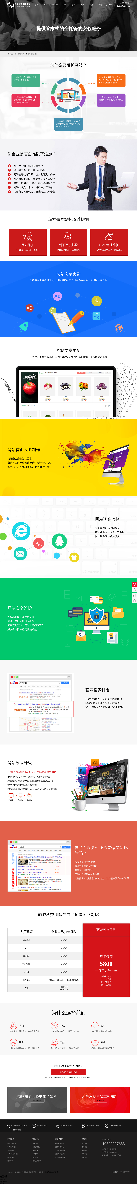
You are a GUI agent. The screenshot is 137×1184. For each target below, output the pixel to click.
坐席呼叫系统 (3, 1178)
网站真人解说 (36, 1161)
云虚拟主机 (36, 1147)
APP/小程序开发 (12, 1154)
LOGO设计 (35, 1150)
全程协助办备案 (60, 1157)
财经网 (2, 1183)
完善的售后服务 (60, 1154)
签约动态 (84, 1147)
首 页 (28, 54)
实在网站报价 (59, 1147)
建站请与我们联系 (68, 1071)
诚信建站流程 (59, 1143)
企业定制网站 (11, 1143)
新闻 (82, 5)
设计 (64, 5)
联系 (100, 5)
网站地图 (84, 1157)
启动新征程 (99, 1101)
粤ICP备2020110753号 (51, 1172)
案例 (73, 5)
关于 (91, 5)
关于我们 (84, 1143)
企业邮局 (35, 1154)
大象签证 (2, 1179)
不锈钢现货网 (3, 1181)
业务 (46, 5)
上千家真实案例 (60, 1150)
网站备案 (35, 1157)
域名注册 (35, 1143)
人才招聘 (84, 1150)
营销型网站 (11, 1150)
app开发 (55, 5)
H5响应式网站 (11, 1147)
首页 (36, 5)
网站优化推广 (11, 1157)
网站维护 (10, 1161)
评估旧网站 (37, 1101)
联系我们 (84, 1154)
